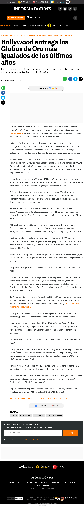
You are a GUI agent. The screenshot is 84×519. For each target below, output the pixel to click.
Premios (14, 415)
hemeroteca (33, 488)
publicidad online (48, 488)
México (20, 482)
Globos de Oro (16, 134)
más (42, 18)
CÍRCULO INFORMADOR (62, 25)
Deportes (43, 482)
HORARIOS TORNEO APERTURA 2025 (28, 25)
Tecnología (55, 482)
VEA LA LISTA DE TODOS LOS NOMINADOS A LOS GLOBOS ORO (39, 399)
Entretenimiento (8, 35)
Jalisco (11, 482)
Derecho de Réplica (44, 503)
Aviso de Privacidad (32, 503)
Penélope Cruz (25, 415)
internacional (32, 482)
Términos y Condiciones (33, 440)
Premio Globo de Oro (54, 415)
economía (46, 485)
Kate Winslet (39, 415)
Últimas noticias (15, 18)
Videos (31, 17)
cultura (37, 485)
